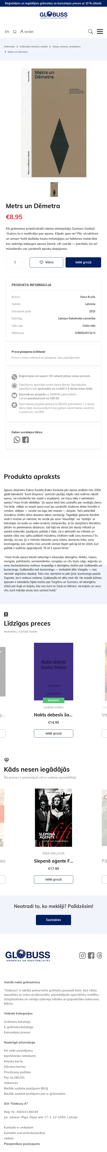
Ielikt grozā (83, 262)
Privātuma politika (17, 1072)
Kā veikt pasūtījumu (18, 1050)
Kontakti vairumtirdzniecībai (24, 1133)
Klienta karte (13, 1061)
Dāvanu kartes (15, 1067)
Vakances (11, 1083)
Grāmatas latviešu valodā (34, 46)
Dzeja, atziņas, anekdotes (66, 46)
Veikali (9, 1138)
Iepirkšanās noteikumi (20, 1056)
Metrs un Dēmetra (17, 51)
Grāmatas (9, 46)
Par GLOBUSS (14, 1077)
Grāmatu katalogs (17, 1022)
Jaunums (53, 700)
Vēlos (46, 262)
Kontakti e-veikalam (18, 1127)
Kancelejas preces (17, 1032)
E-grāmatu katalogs (18, 1027)
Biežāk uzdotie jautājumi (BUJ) (26, 1088)
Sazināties (53, 920)
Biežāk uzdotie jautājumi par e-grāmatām (34, 1094)
